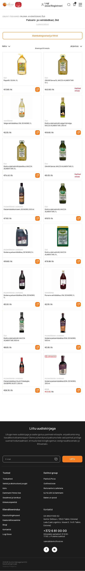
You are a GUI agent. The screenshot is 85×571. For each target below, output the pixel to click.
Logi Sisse (7, 534)
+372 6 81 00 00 (55, 530)
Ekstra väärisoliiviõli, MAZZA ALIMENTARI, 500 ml (14, 339)
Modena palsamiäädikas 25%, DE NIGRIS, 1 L (19, 296)
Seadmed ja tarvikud (12, 497)
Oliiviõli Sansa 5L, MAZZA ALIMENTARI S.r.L (59, 81)
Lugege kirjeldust (42, 24)
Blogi (5, 524)
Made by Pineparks (9, 566)
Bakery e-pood (50, 497)
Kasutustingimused (11, 515)
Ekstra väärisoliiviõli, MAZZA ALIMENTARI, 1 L (55, 210)
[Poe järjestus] (81, 46)
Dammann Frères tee (12, 493)
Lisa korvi (37, 89)
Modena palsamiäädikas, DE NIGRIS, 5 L (18, 252)
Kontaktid (7, 529)
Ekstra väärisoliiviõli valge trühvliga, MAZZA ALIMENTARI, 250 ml (58, 124)
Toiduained (14, 16)
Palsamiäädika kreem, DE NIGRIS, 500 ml (19, 209)
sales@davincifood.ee (53, 541)
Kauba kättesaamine (11, 520)
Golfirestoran (49, 483)
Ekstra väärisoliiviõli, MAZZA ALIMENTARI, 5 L (55, 253)
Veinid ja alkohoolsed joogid (15, 483)
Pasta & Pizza (49, 479)
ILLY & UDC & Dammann (53, 493)
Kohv (5, 488)
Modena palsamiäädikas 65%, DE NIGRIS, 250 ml (60, 382)
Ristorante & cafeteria (53, 488)
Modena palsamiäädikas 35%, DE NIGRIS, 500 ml (60, 339)
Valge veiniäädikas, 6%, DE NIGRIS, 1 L (17, 123)
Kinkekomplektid (10, 502)
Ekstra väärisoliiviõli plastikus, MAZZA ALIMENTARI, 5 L (18, 167)
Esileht (6, 16)
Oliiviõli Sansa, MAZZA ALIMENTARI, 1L (59, 166)
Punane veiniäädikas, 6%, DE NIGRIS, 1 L (59, 295)
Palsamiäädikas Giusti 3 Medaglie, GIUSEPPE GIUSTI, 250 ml (17, 382)
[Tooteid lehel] (9, 46)
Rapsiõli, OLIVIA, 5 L (11, 80)
